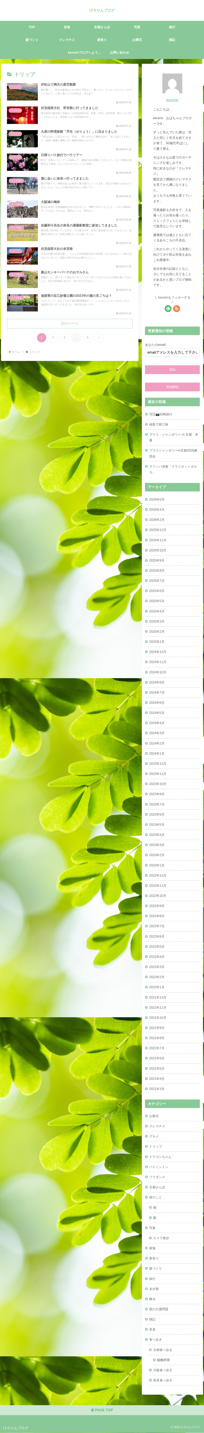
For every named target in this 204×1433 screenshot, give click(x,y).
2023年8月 (157, 794)
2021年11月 (157, 1007)
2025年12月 (157, 530)
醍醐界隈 (163, 1359)
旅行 (152, 1278)
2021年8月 (157, 1038)
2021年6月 (157, 1058)
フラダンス (157, 1177)
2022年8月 (157, 916)
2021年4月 (157, 1078)
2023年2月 (157, 855)
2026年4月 (157, 509)
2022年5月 (157, 946)
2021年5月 (157, 1068)
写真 (152, 1227)
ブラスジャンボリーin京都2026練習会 (173, 453)
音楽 (152, 1329)
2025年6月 (157, 591)
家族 (152, 1248)
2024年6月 (157, 702)
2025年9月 (157, 560)
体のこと (155, 1197)
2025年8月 (157, 570)
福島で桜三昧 (158, 424)
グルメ (154, 1136)
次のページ (70, 325)
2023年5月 (157, 824)
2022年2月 (157, 977)
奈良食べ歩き (162, 1380)
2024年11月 (157, 662)
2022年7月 (157, 926)
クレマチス (157, 1126)
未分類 (154, 1288)
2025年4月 (157, 611)
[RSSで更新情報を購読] (176, 308)
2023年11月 (157, 773)
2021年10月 (157, 1017)
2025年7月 (157, 580)
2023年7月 (157, 804)
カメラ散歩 (161, 1238)
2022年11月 (157, 885)
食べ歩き (155, 1339)
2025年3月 (157, 621)
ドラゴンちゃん (160, 1156)
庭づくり (155, 1268)
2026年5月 (157, 499)
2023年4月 (157, 834)
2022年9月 (157, 906)
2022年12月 (157, 875)
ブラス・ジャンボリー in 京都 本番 (173, 437)
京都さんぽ (157, 1187)
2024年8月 (157, 682)
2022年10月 (157, 895)
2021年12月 (157, 997)
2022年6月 (157, 936)
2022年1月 (157, 987)
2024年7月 (157, 692)
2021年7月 (157, 1048)
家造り (154, 1258)
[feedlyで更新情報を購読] (168, 308)
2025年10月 (157, 550)
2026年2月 (157, 519)
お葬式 (154, 1116)
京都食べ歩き (162, 1349)
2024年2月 (157, 743)
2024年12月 (157, 652)
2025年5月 (157, 601)
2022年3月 (157, 967)
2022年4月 (157, 956)
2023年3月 (157, 845)
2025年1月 (157, 641)
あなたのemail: (155, 344)
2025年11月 (157, 540)
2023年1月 (157, 865)
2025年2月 (157, 631)
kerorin (172, 100)
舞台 (152, 1299)
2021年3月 (157, 1089)
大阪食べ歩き (162, 1370)
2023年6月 (157, 814)
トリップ (155, 1146)
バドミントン (158, 1166)
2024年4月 (157, 723)
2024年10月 (157, 672)
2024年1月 (157, 753)
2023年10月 (157, 784)
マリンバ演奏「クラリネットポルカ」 (173, 469)
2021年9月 (157, 1028)
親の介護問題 (158, 1309)
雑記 (152, 1319)
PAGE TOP (102, 1410)
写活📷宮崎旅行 (160, 414)
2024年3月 (157, 733)
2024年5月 (157, 713)
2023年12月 (157, 763)
